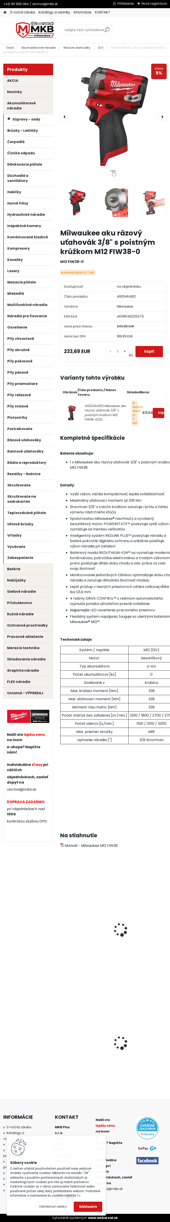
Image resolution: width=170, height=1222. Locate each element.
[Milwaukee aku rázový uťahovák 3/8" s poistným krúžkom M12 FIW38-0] (113, 117)
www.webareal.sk (103, 1218)
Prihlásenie (126, 3)
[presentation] (64, 116)
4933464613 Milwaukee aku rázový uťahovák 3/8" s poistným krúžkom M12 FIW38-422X (105, 413)
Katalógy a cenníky (54, 12)
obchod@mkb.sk (21, 789)
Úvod (10, 48)
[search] (107, 31)
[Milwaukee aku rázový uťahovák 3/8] (76, 202)
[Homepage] (4, 12)
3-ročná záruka (22, 12)
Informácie (82, 12)
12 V (100, 48)
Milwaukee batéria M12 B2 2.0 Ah (85, 930)
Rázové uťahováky (77, 48)
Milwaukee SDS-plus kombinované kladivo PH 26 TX (139, 1046)
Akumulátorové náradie (38, 48)
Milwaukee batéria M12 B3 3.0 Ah (140, 930)
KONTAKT (102, 12)
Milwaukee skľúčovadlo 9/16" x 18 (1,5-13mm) (83, 1045)
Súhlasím (88, 1206)
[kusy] (117, 352)
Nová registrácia (154, 3)
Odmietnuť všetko (53, 1207)
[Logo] (33, 30)
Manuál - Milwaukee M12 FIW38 (89, 845)
